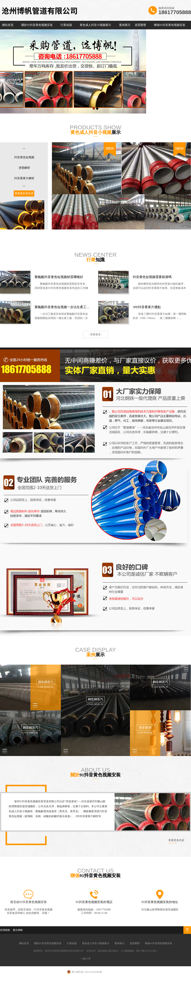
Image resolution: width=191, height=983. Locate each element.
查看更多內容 (176, 840)
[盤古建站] (113, 950)
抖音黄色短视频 (24, 157)
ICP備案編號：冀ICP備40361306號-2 (139, 950)
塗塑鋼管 (24, 167)
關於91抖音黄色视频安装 (37, 24)
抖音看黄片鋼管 (24, 178)
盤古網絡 (18, 930)
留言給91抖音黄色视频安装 (28, 902)
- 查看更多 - (95, 334)
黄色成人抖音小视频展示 (95, 24)
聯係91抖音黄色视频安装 (169, 24)
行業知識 (66, 24)
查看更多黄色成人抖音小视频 (24, 196)
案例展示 (125, 24)
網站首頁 (8, 24)
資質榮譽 (140, 24)
